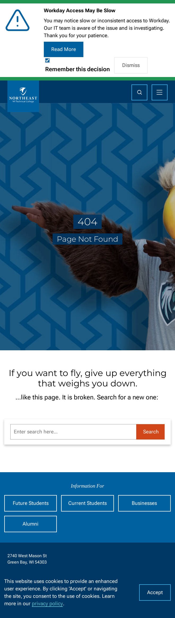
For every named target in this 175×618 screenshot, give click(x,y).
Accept (155, 592)
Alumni (31, 524)
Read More (63, 49)
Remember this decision (77, 69)
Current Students (87, 503)
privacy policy (47, 604)
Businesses (144, 503)
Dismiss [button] (131, 65)
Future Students (31, 503)
